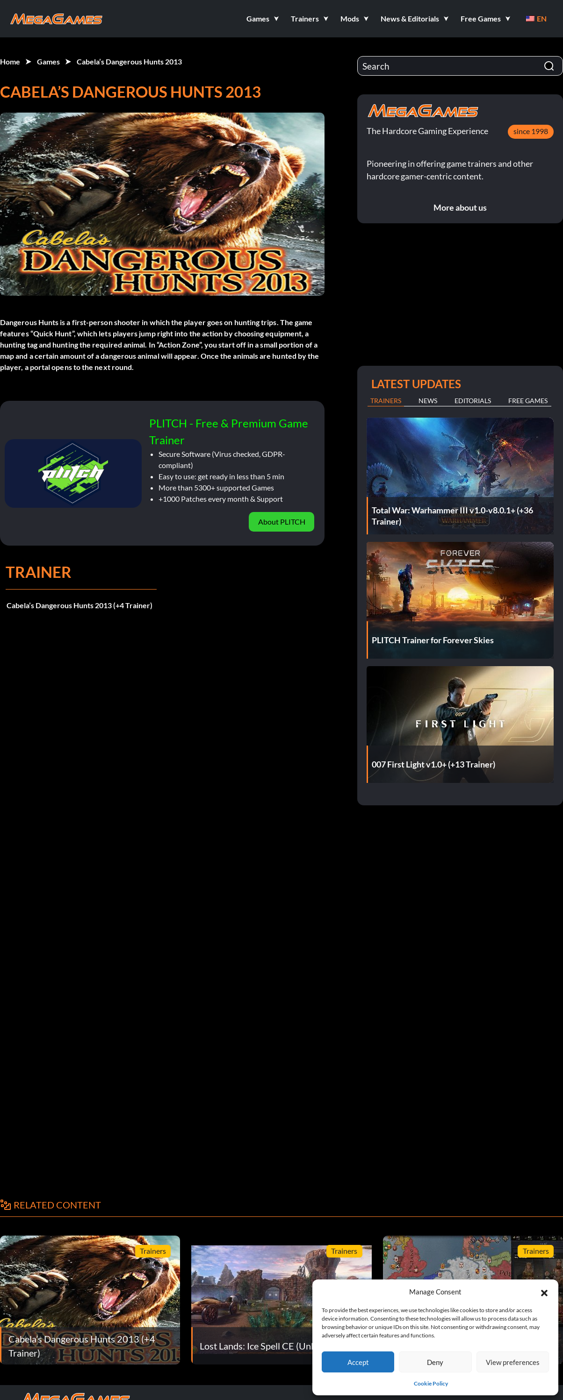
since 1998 (530, 131)
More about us (460, 207)
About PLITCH (281, 521)
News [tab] (428, 401)
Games (48, 61)
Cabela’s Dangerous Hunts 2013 (129, 61)
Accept (358, 1362)
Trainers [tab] (385, 401)
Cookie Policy (431, 1383)
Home (10, 61)
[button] (544, 1291)
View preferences (513, 1362)
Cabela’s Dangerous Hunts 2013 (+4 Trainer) (79, 605)
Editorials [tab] (473, 401)
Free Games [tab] (528, 401)
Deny (435, 1362)
